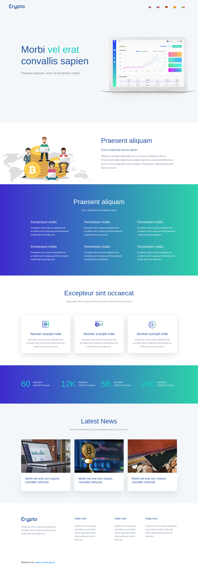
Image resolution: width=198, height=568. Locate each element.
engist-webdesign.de (45, 562)
